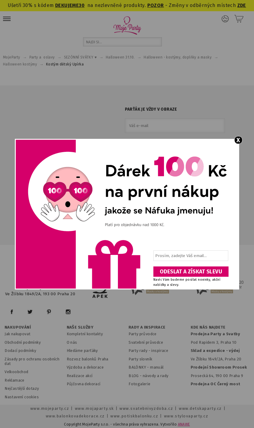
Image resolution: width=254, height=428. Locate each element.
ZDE (241, 5)
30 (82, 5)
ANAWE (184, 424)
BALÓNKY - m (141, 367)
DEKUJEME (67, 5)
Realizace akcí (80, 375)
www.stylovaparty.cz (186, 416)
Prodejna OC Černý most (215, 384)
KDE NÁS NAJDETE (208, 327)
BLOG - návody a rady (148, 375)
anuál (159, 367)
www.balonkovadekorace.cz (75, 416)
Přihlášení (225, 18)
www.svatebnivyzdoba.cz (146, 408)
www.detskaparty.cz (200, 408)
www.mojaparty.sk (94, 408)
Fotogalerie (140, 384)
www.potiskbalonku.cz (134, 416)
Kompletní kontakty (85, 334)
